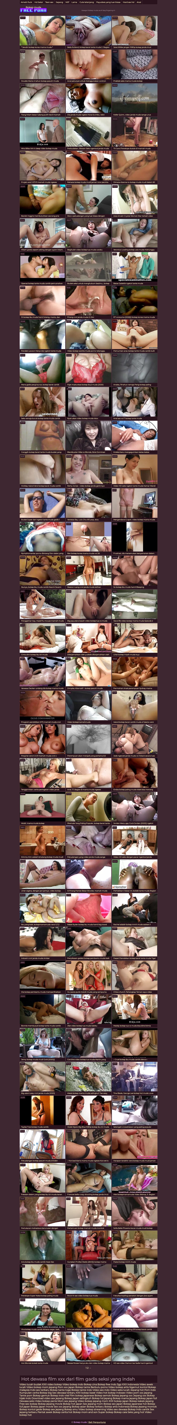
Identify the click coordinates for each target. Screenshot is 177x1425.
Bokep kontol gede (30, 1409)
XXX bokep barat (85, 1392)
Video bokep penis (46, 1401)
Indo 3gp (116, 1384)
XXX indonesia (130, 1384)
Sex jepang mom (93, 1404)
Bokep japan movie (41, 1406)
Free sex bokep (28, 1404)
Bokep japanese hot (135, 1404)
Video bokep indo (73, 1384)
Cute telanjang (87, 2)
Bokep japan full (147, 1398)
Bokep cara (120, 1412)
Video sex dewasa (117, 1409)
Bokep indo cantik (139, 1409)
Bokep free (103, 1384)
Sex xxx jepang (62, 1406)
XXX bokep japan (119, 1401)
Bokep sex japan (113, 1404)
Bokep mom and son (85, 1412)
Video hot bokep (106, 1392)
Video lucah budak (30, 1384)
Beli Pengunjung (97, 1422)
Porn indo (150, 1390)
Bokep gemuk (41, 1395)
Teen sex (49, 2)
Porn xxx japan (66, 1387)
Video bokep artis (118, 1387)
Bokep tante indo (81, 1390)
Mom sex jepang (67, 1401)
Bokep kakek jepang (141, 1401)
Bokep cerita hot (62, 1412)
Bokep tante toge (60, 1390)
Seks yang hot (136, 1412)
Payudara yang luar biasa (108, 2)
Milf (67, 2)
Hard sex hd (128, 2)
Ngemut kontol (138, 1387)
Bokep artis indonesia (117, 1406)
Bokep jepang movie (50, 1404)
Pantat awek (45, 1412)
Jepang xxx (139, 1395)
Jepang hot (137, 1390)
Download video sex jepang (48, 1398)
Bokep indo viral (59, 1395)
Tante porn (25, 1395)
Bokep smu (71, 1409)
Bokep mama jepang (125, 1398)
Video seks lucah (120, 1390)
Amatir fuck (26, 2)
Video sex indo (101, 1390)
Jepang (59, 2)
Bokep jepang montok (143, 1406)
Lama (74, 2)
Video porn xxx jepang (139, 1392)
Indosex (121, 1392)
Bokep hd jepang (102, 1398)
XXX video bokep (52, 1384)
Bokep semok (103, 1395)
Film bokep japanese (82, 1395)
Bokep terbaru (95, 1406)
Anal (139, 2)
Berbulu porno (99, 1387)
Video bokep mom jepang (41, 1387)
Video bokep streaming (92, 1409)
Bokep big (46, 1392)
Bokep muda (33, 7)
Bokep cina (90, 1384)
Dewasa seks (26, 1401)
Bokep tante (83, 1387)
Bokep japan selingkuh (77, 1398)
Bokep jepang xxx (121, 1395)
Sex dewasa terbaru (63, 1392)
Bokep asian (79, 1406)
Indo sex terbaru (39, 1390)
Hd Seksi (38, 2)
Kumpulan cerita (29, 1392)
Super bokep (105, 1412)
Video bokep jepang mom (92, 1401)
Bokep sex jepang (53, 1409)
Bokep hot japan (72, 1404)
